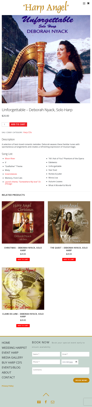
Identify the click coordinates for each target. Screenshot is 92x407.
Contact (8, 377)
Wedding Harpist (14, 348)
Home (6, 343)
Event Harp (10, 352)
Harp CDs (27, 132)
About (6, 372)
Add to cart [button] (23, 259)
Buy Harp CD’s (12, 362)
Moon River (10, 158)
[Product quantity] (5, 124)
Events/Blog (11, 367)
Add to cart (18, 124)
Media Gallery (12, 358)
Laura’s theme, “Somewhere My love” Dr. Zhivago (23, 182)
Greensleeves (11, 174)
